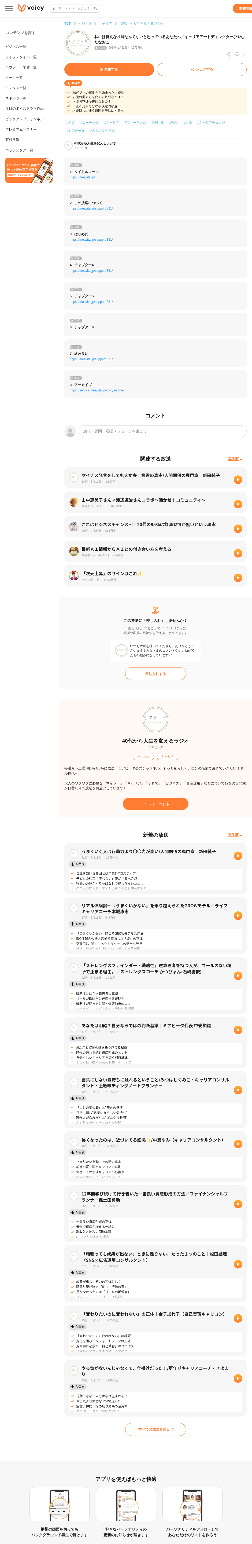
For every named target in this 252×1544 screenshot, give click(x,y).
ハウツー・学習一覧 (21, 67)
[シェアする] (202, 69)
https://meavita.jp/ (82, 177)
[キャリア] (167, 757)
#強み (173, 122)
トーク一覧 (14, 78)
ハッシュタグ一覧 (19, 150)
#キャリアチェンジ (211, 122)
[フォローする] (155, 804)
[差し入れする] (155, 673)
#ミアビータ (75, 131)
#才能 (187, 122)
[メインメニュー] (9, 8)
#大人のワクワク (102, 131)
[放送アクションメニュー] (244, 54)
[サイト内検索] (95, 8)
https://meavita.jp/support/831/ (91, 208)
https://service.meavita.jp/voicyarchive (97, 390)
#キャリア (111, 122)
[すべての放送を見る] (155, 1429)
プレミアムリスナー (21, 129)
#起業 (70, 122)
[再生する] (109, 69)
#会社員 (158, 122)
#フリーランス (135, 122)
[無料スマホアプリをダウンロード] (29, 170)
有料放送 (12, 140)
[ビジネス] (143, 757)
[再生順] (235, 458)
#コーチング (90, 122)
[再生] (238, 479)
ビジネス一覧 (15, 47)
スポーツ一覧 (15, 98)
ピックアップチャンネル (24, 119)
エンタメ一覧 (15, 88)
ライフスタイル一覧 (21, 57)
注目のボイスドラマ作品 (24, 109)
